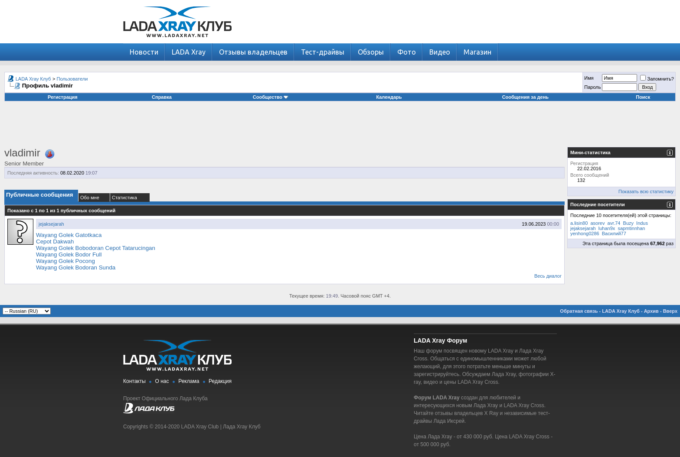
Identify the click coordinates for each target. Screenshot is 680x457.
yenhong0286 (584, 233)
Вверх (670, 311)
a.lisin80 (579, 223)
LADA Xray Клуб (33, 78)
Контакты (134, 381)
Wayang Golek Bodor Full (68, 254)
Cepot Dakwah (55, 241)
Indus (642, 223)
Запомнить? (657, 78)
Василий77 (614, 233)
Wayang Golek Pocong (65, 261)
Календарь (389, 97)
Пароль (592, 87)
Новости (144, 52)
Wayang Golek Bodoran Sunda (75, 267)
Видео (439, 52)
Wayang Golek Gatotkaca (68, 235)
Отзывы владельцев (253, 52)
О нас (162, 381)
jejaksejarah (51, 224)
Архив (651, 311)
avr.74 (614, 223)
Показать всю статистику (645, 191)
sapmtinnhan (631, 228)
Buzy (628, 223)
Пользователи (72, 78)
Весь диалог (548, 276)
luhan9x (606, 228)
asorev (597, 223)
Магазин (477, 52)
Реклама (188, 381)
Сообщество (270, 97)
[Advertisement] (340, 127)
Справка (162, 97)
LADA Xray (189, 52)
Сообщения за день (525, 97)
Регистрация (63, 97)
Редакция (220, 381)
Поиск (643, 97)
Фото (406, 52)
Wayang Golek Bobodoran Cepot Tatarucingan (95, 248)
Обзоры (371, 52)
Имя (588, 78)
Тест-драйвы (322, 52)
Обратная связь (579, 311)
